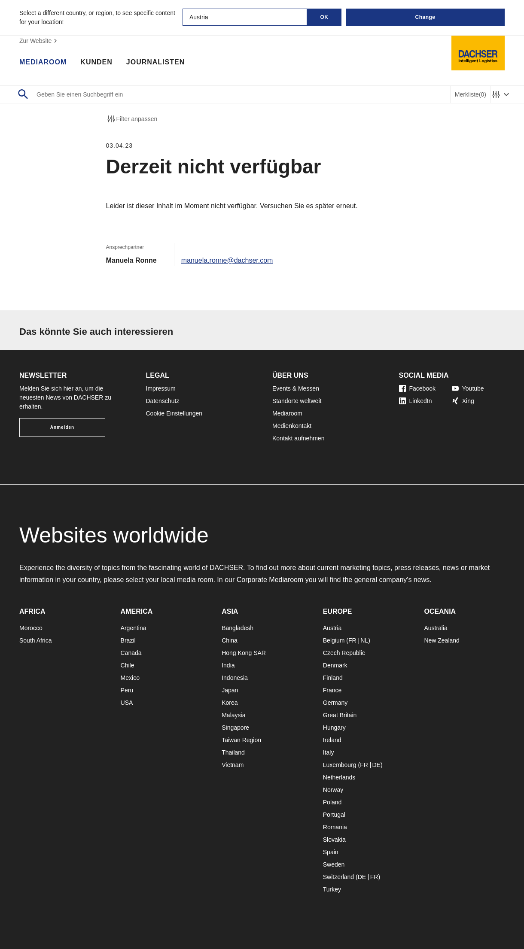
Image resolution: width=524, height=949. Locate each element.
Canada (131, 652)
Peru (127, 690)
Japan (230, 690)
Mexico (130, 677)
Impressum (161, 388)
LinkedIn (415, 400)
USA (127, 702)
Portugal (334, 814)
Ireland (332, 740)
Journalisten (155, 62)
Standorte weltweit (296, 400)
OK (324, 17)
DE (376, 764)
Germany (335, 702)
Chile (127, 665)
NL (364, 640)
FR (352, 640)
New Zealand (442, 640)
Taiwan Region (241, 740)
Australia (435, 628)
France (332, 690)
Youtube (468, 388)
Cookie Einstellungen (174, 413)
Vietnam (233, 764)
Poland (332, 802)
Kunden (96, 62)
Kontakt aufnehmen (298, 438)
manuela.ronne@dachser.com (227, 260)
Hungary (334, 727)
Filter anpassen (132, 119)
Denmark (335, 665)
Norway (333, 789)
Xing (463, 400)
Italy (328, 752)
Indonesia (235, 677)
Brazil (128, 640)
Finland (333, 677)
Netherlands (339, 777)
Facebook (417, 388)
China (230, 640)
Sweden (334, 864)
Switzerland (338, 876)
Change (425, 17)
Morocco (31, 628)
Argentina (133, 628)
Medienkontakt (291, 425)
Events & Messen (295, 388)
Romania (335, 827)
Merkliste (470, 94)
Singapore (235, 727)
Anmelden (62, 427)
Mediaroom (43, 62)
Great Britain (340, 715)
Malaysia (233, 715)
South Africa (35, 640)
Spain (330, 852)
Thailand (233, 752)
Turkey (332, 889)
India (228, 665)
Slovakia (334, 839)
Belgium (334, 640)
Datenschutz (163, 400)
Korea (230, 702)
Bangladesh (237, 628)
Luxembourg (339, 764)
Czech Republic (344, 652)
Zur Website (39, 41)
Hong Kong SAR (244, 652)
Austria (332, 628)
